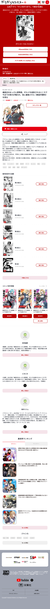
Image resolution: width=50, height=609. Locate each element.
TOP (13, 590)
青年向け (19, 538)
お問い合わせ (36, 593)
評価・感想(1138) (12, 129)
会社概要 (36, 590)
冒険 (17, 164)
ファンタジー (10, 164)
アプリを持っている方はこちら (25, 60)
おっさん (33, 164)
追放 (10, 167)
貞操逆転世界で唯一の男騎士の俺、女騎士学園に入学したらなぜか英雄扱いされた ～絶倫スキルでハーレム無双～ (32, 481)
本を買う (9, 316)
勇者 (4, 164)
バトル (43, 164)
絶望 (18, 167)
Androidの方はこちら (25, 54)
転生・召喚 (6, 538)
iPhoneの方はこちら (25, 49)
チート (27, 164)
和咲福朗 (8, 73)
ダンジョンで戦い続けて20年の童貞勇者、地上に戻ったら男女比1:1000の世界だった (32, 465)
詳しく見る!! (25, 355)
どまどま (16, 73)
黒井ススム (30, 73)
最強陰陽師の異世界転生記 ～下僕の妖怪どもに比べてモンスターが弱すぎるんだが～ (32, 496)
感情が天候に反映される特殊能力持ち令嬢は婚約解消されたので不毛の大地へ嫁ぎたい (32, 449)
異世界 (22, 164)
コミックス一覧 (36, 105)
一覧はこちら (25, 278)
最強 (14, 167)
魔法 (39, 164)
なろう (4, 167)
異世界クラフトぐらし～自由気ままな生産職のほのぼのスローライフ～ (32, 512)
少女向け (32, 538)
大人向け (26, 538)
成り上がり (24, 167)
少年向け (13, 538)
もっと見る (25, 528)
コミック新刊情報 (8, 286)
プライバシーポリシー (13, 593)
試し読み (40, 321)
